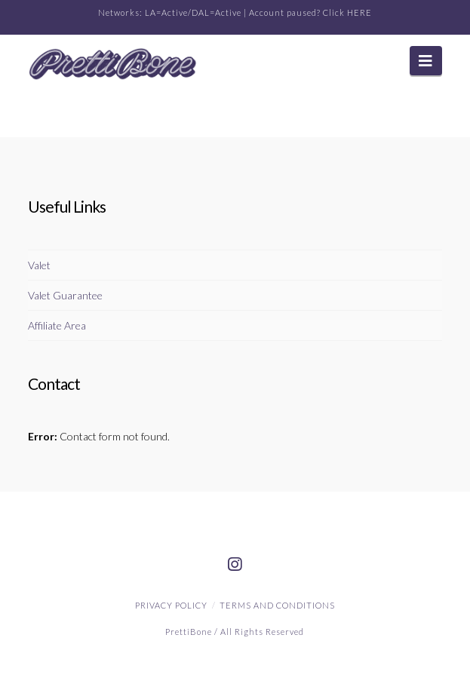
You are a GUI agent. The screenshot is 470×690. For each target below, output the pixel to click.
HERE (359, 12)
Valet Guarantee (65, 295)
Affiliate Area (57, 325)
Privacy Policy (171, 605)
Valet (39, 265)
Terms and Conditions (277, 605)
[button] (426, 60)
